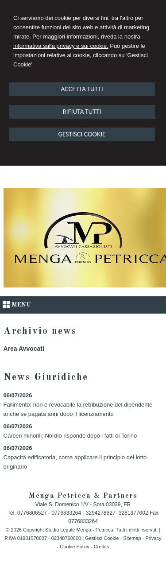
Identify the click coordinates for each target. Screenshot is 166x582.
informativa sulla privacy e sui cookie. (60, 46)
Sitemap (132, 538)
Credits (101, 546)
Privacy (153, 538)
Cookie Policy (74, 546)
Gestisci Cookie (102, 538)
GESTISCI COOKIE (81, 134)
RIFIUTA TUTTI (82, 111)
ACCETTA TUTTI (82, 89)
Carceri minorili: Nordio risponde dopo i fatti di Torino (70, 435)
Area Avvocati (24, 348)
